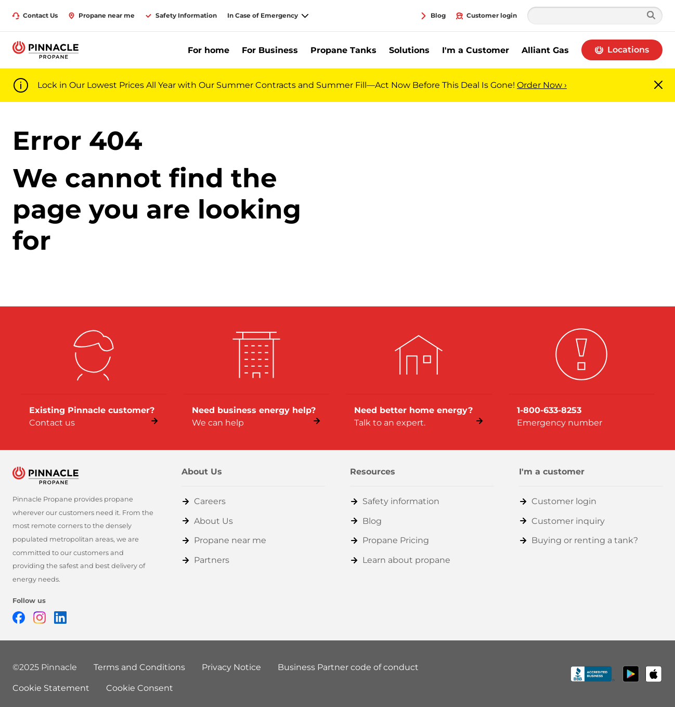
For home (208, 50)
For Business (270, 50)
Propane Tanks (343, 50)
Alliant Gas (545, 50)
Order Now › (542, 85)
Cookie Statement (50, 688)
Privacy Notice (231, 667)
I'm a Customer (475, 50)
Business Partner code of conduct (348, 667)
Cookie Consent (139, 688)
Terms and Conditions (139, 667)
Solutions (409, 50)
